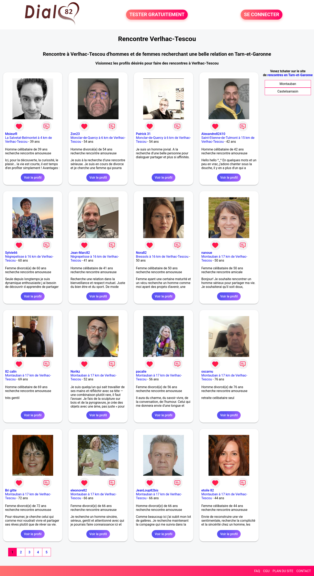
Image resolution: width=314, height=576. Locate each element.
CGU (266, 571)
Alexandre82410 (213, 134)
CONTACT (303, 571)
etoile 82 (207, 490)
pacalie (141, 371)
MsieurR (11, 134)
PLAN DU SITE (283, 571)
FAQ (257, 571)
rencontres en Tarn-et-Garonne (290, 75)
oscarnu (207, 371)
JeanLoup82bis (147, 490)
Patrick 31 (143, 134)
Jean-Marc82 (80, 253)
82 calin (10, 371)
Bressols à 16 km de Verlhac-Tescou (162, 256)
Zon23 (75, 134)
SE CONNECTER (261, 15)
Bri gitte (10, 490)
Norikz (75, 371)
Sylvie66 (11, 253)
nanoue (206, 253)
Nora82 (141, 253)
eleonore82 (78, 490)
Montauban (288, 84)
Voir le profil (32, 177)
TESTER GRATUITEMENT (156, 15)
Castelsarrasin (287, 91)
